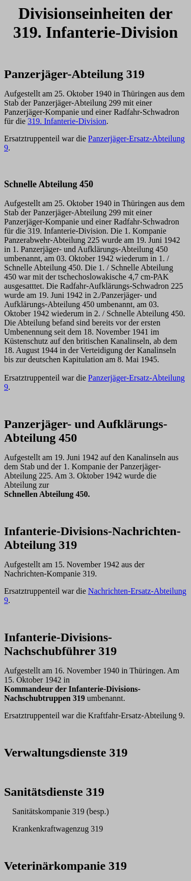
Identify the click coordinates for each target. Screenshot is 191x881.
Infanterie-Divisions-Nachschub (58, 644)
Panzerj (24, 74)
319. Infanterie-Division (67, 121)
